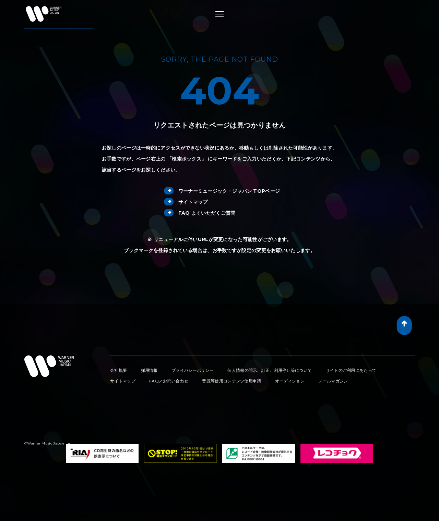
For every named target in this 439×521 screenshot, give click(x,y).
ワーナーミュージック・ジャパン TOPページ (222, 191)
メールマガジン (333, 380)
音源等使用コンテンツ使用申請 (231, 380)
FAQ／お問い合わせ (168, 380)
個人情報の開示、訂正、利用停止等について (269, 370)
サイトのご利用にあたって (351, 370)
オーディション (290, 380)
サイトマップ (186, 202)
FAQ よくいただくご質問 (200, 213)
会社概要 (118, 370)
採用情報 (149, 370)
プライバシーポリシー (192, 370)
